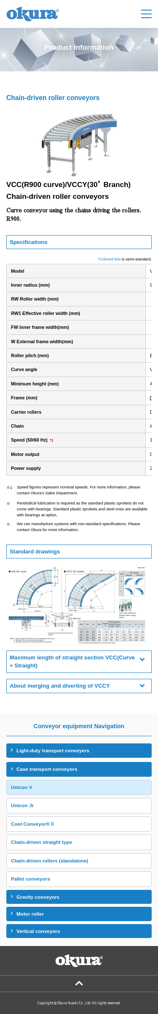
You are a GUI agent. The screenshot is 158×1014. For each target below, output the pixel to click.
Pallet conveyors (30, 878)
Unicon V (21, 787)
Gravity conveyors (37, 897)
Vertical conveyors (38, 931)
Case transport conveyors (46, 769)
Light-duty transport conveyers (52, 750)
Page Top (79, 984)
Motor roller (30, 913)
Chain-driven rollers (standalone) (49, 860)
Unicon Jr (22, 805)
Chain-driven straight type (41, 842)
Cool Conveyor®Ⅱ (33, 824)
